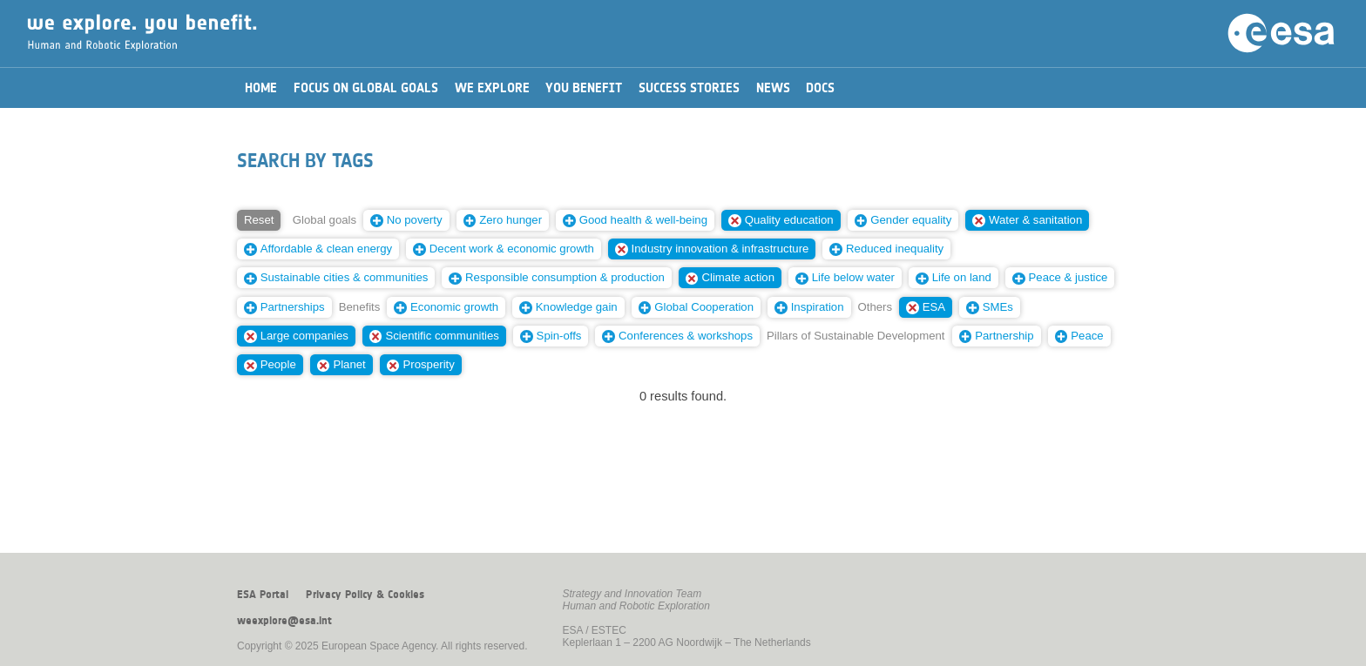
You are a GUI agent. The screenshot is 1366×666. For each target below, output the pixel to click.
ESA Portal (262, 595)
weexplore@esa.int (284, 621)
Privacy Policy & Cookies (365, 595)
